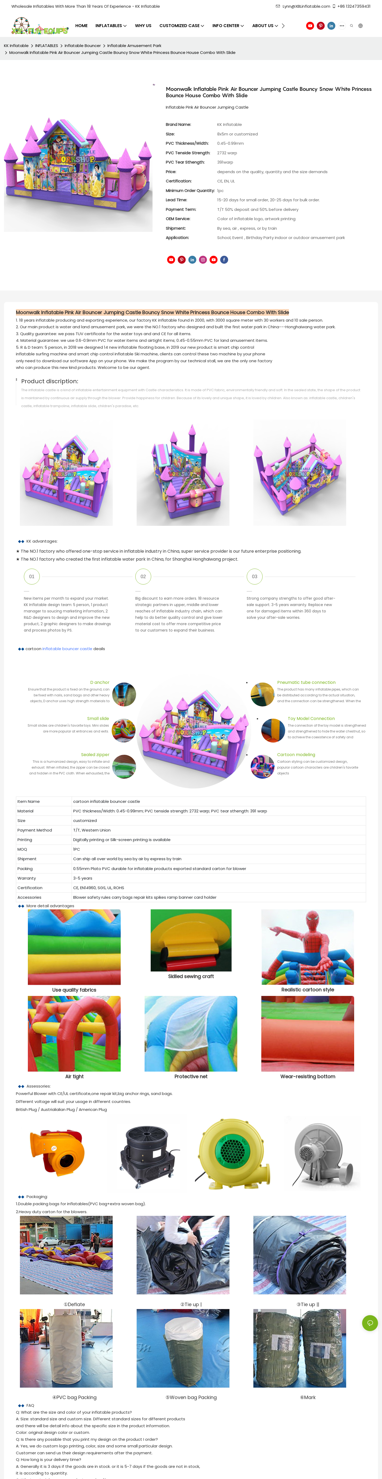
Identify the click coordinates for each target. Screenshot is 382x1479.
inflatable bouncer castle (67, 648)
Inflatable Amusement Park (134, 45)
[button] (283, 25)
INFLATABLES (46, 45)
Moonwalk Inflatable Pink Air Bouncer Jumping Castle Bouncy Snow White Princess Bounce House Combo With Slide (122, 52)
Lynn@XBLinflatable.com (303, 6)
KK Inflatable (16, 45)
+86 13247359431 (351, 6)
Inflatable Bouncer (83, 45)
